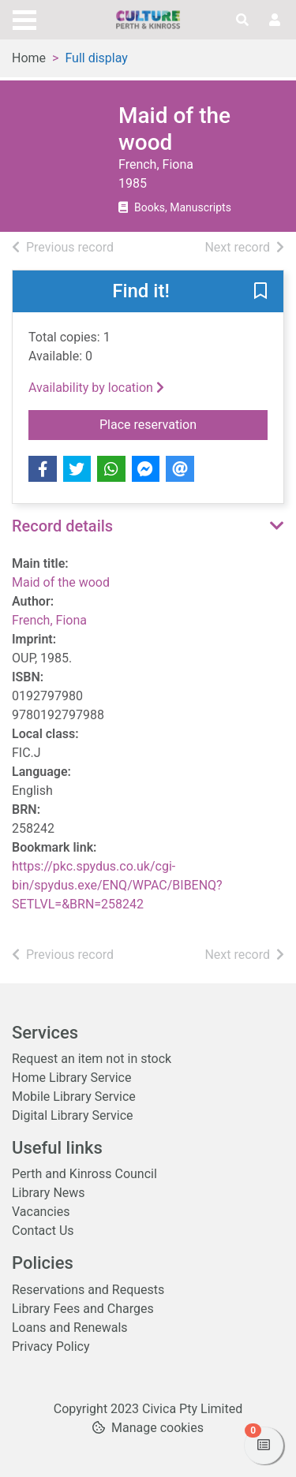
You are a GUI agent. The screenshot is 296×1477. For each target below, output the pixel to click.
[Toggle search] (242, 20)
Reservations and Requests (88, 1289)
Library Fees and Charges (83, 1308)
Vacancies (40, 1211)
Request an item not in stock (91, 1058)
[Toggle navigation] (24, 18)
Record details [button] (62, 526)
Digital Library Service (72, 1115)
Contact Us (43, 1230)
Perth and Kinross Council (84, 1173)
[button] (260, 292)
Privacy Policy (51, 1346)
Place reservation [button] (183, 423)
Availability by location (96, 387)
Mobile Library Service (74, 1096)
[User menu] (275, 20)
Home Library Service (71, 1077)
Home (29, 57)
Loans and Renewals (70, 1327)
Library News (48, 1192)
